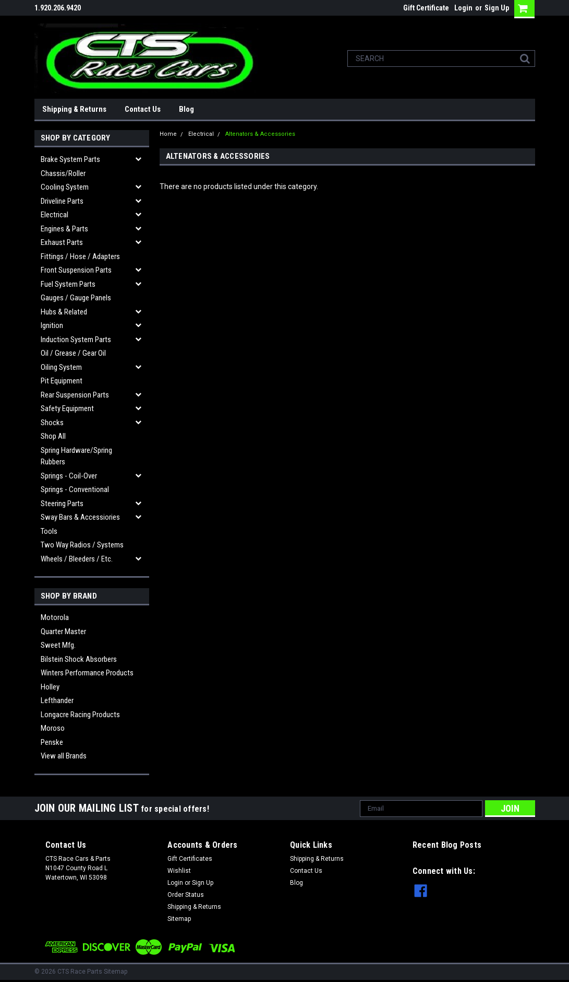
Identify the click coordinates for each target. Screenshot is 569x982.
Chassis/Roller (63, 173)
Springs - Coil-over (69, 476)
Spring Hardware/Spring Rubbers (76, 456)
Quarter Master (63, 631)
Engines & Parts (64, 228)
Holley (50, 687)
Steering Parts (62, 503)
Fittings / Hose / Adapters (80, 256)
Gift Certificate (426, 8)
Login (463, 8)
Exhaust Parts (62, 242)
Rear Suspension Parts (75, 395)
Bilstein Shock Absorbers (79, 659)
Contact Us (143, 109)
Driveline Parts (62, 201)
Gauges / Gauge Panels (76, 297)
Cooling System (65, 187)
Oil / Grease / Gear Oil (73, 353)
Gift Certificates (189, 858)
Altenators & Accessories (260, 134)
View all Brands (64, 756)
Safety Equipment (67, 408)
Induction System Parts (76, 339)
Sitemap (179, 918)
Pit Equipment (61, 380)
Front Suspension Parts (76, 270)
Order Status (185, 894)
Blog (186, 109)
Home (168, 134)
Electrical (54, 214)
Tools (49, 531)
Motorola (55, 617)
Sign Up (497, 8)
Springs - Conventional (75, 489)
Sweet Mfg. (58, 645)
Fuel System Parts (68, 284)
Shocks (52, 422)
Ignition (52, 325)
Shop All (53, 436)
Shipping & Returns (74, 109)
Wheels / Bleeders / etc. (77, 559)
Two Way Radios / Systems (82, 545)
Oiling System (61, 367)
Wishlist (179, 870)
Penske (52, 742)
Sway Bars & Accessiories (80, 517)
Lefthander (57, 700)
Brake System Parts (70, 159)
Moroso (53, 728)
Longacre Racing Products (80, 714)
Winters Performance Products (87, 672)
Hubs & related (64, 312)
